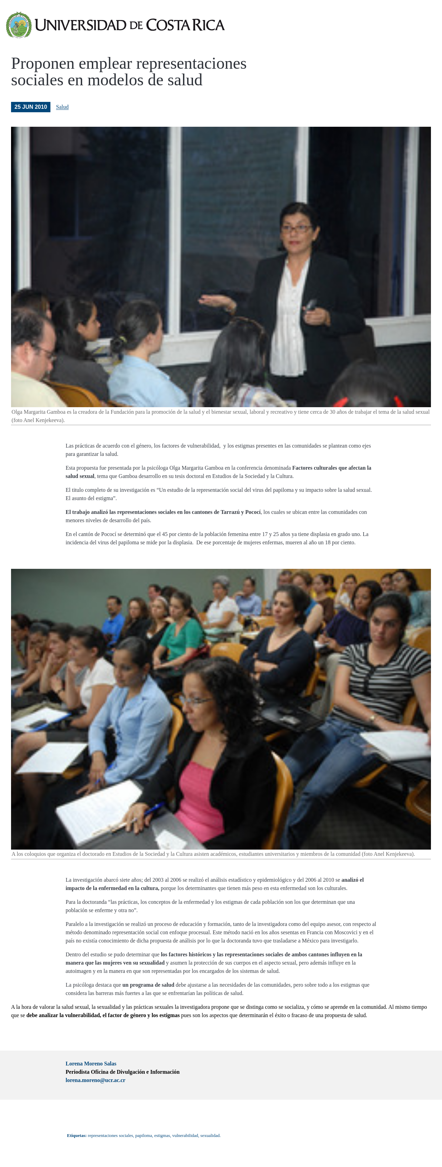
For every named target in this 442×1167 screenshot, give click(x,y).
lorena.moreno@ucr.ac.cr (95, 1080)
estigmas (162, 1135)
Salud (62, 107)
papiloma (143, 1135)
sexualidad (210, 1135)
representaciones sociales (110, 1135)
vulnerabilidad (185, 1135)
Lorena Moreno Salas (91, 1063)
